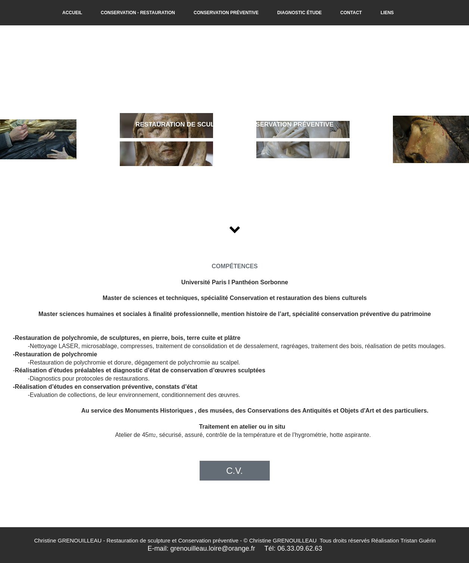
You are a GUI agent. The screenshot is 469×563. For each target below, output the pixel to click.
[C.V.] (235, 471)
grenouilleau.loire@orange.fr (212, 548)
